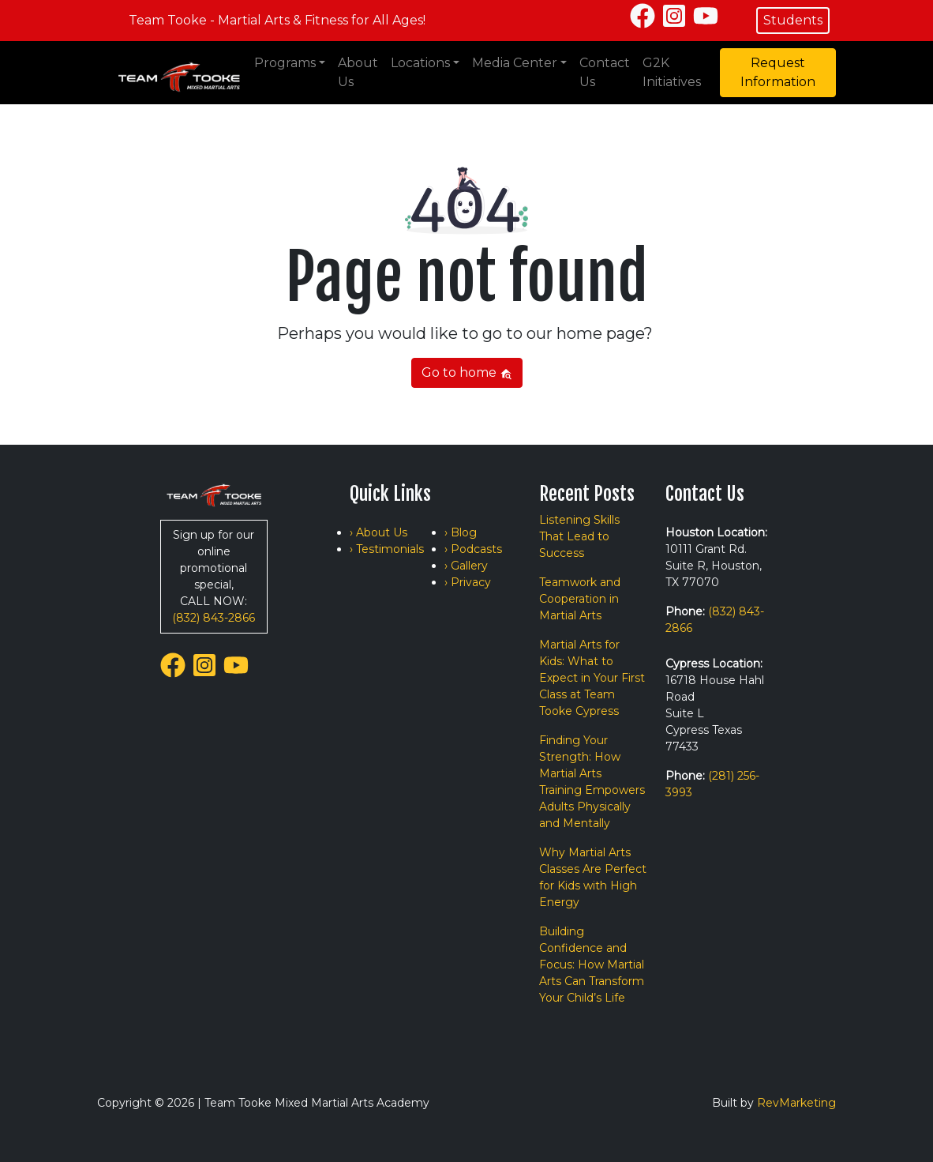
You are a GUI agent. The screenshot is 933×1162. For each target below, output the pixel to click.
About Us (358, 72)
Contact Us (604, 72)
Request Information (777, 72)
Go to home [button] (467, 372)
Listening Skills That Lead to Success (579, 536)
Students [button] (792, 20)
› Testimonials (387, 549)
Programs (285, 62)
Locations (420, 62)
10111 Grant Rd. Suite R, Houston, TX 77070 (713, 565)
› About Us (378, 532)
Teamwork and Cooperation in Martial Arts (579, 598)
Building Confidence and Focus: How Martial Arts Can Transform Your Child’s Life (591, 964)
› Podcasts (473, 549)
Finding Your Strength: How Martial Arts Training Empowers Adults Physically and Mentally (592, 781)
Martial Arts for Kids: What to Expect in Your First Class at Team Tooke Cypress (592, 677)
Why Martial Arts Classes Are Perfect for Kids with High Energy (592, 877)
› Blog (460, 532)
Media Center (514, 62)
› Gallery (466, 565)
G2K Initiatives (672, 72)
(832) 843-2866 (213, 618)
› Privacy (467, 582)
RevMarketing (796, 1103)
